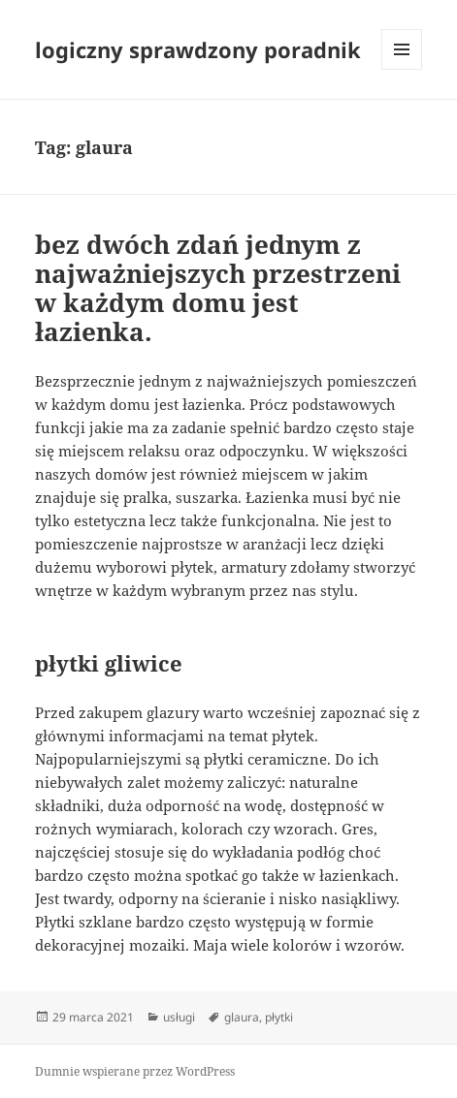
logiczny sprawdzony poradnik (198, 49)
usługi (179, 1017)
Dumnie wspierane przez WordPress (135, 1071)
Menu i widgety (402, 69)
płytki (279, 1017)
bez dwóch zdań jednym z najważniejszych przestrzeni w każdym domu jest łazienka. (218, 288)
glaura (241, 1017)
